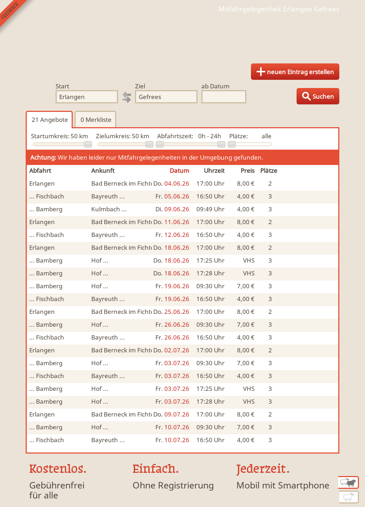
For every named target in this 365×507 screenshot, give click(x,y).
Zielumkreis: (113, 136)
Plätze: (238, 136)
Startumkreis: (50, 136)
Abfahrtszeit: (175, 136)
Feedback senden (17, 17)
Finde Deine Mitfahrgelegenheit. (182, 35)
